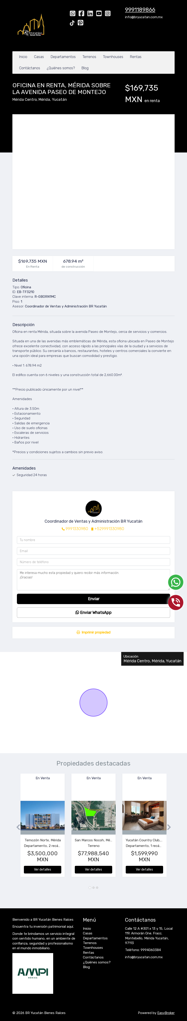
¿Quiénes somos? (61, 68)
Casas (39, 57)
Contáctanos (29, 68)
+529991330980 (109, 528)
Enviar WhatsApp (93, 612)
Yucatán (59, 99)
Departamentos (63, 57)
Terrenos (89, 57)
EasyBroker (166, 1013)
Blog (85, 68)
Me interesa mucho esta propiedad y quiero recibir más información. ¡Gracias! (93, 579)
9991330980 (77, 528)
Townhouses (113, 57)
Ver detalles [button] (42, 869)
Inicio (23, 57)
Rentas (135, 57)
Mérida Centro (24, 99)
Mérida (44, 99)
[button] (16, 827)
